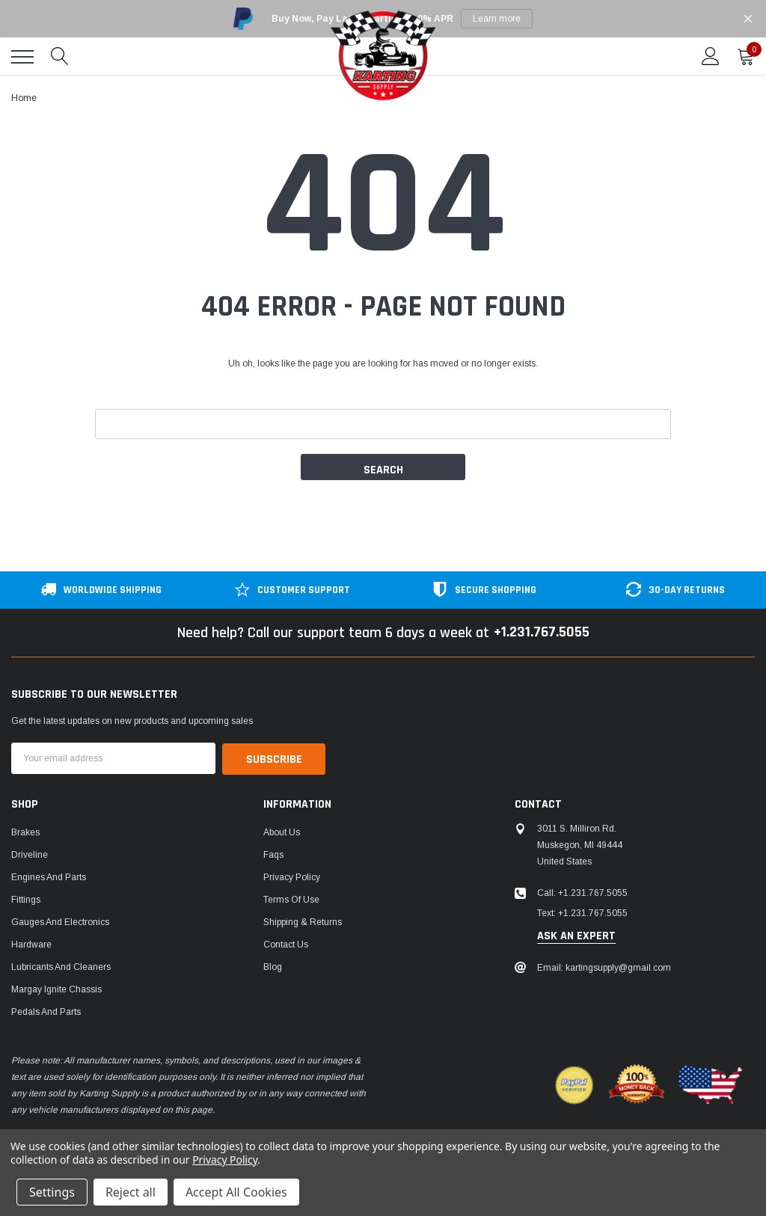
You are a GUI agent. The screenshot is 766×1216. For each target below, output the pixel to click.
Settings (52, 1192)
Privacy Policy (291, 876)
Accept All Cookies (236, 1192)
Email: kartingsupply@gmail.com (604, 967)
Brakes (25, 831)
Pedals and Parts (46, 1011)
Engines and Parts (48, 876)
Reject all (130, 1192)
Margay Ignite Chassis (56, 988)
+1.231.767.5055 (541, 632)
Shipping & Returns (302, 921)
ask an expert (576, 935)
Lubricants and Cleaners (61, 966)
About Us (281, 831)
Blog (272, 966)
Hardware (31, 944)
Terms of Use (291, 899)
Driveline (29, 854)
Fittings (25, 899)
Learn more (497, 18)
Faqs (273, 854)
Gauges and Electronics (60, 921)
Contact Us (285, 944)
